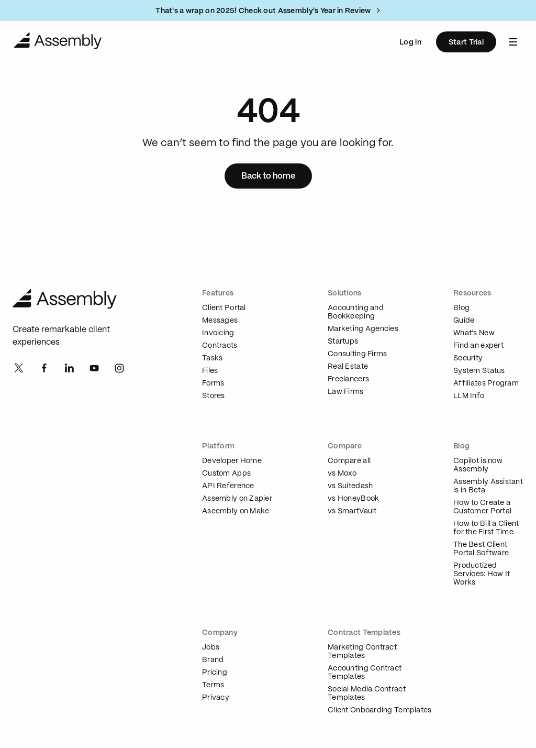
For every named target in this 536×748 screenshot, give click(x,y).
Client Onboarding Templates (380, 710)
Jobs (210, 647)
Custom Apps (226, 473)
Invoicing (218, 333)
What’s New (474, 333)
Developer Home (232, 461)
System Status (479, 371)
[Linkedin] (69, 367)
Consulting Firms (357, 354)
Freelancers (348, 379)
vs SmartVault (352, 511)
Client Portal (224, 308)
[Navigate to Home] (58, 41)
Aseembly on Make (235, 511)
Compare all (349, 461)
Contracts (220, 345)
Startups (343, 341)
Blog (461, 308)
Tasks (212, 358)
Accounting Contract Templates (364, 672)
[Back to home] (268, 176)
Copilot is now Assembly (477, 465)
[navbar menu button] (512, 41)
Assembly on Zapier (237, 498)
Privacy (215, 697)
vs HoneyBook (353, 498)
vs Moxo (342, 473)
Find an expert (478, 345)
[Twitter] (19, 367)
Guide (463, 320)
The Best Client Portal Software (481, 549)
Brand (213, 660)
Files (210, 371)
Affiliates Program (486, 383)
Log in (410, 42)
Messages (220, 320)
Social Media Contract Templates (367, 693)
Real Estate (348, 366)
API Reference (228, 486)
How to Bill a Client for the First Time (486, 528)
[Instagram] (119, 367)
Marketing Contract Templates (362, 651)
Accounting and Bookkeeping (356, 312)
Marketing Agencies (363, 329)
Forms (213, 383)
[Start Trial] (466, 41)
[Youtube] (94, 367)
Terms (213, 685)
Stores (213, 396)
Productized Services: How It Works (481, 574)
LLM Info (468, 396)
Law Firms (346, 391)
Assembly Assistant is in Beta (488, 486)
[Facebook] (44, 367)
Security (468, 358)
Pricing (214, 672)
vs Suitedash (350, 486)
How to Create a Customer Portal (482, 507)
